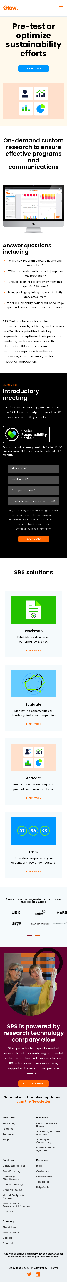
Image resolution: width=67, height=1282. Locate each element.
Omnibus (8, 1211)
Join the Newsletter (34, 1101)
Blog (39, 1166)
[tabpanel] (33, 918)
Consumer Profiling (14, 1166)
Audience (8, 1134)
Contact (8, 1243)
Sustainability (11, 1232)
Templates (42, 1182)
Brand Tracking (11, 1171)
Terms (54, 1268)
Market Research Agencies (46, 1149)
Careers (7, 1238)
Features (8, 1129)
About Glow (10, 1227)
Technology (10, 1123)
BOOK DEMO (33, 68)
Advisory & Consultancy (44, 1141)
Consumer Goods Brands (46, 1125)
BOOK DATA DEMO (33, 1083)
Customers (42, 1171)
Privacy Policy (39, 1268)
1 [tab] (29, 935)
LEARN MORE (33, 650)
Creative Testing (12, 1190)
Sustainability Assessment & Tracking (16, 1205)
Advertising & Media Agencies (48, 1133)
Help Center (43, 1187)
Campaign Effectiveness (11, 1178)
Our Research (44, 1176)
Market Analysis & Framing (13, 1196)
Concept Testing (13, 1184)
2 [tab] (37, 935)
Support (7, 1139)
